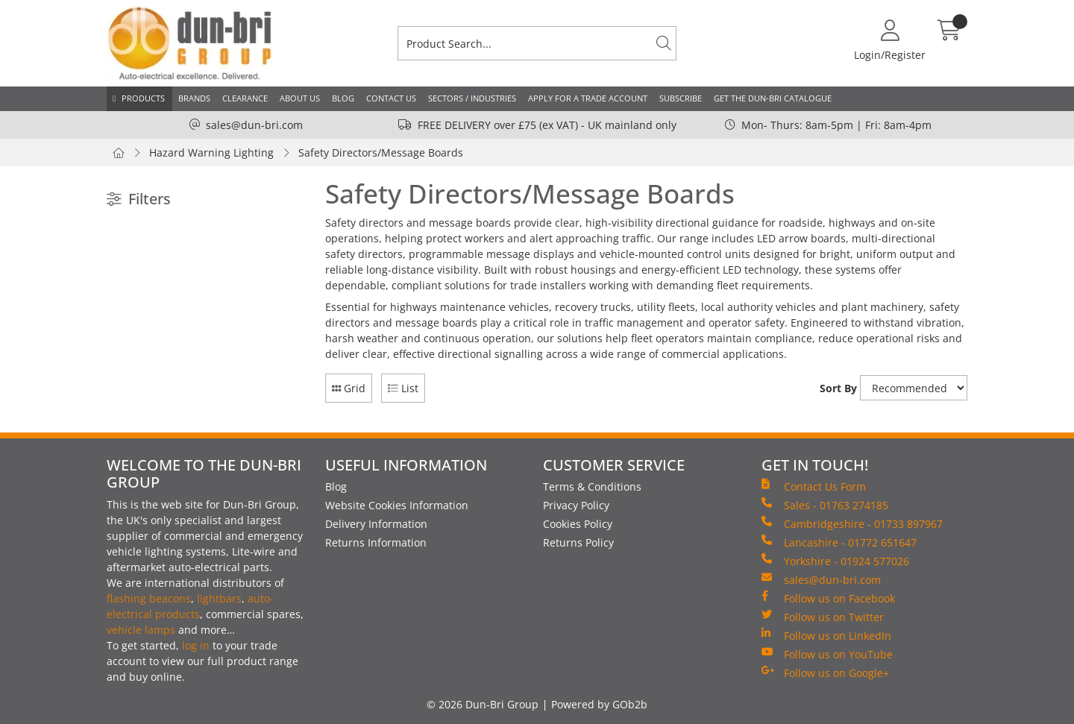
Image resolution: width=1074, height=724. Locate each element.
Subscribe (680, 98)
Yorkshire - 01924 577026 (835, 560)
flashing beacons (149, 598)
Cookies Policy (577, 524)
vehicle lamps (141, 630)
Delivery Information (376, 524)
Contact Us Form (813, 486)
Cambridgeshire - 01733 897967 (852, 523)
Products (143, 98)
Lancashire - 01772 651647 (839, 542)
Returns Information (376, 542)
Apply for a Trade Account (587, 98)
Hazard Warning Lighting (211, 152)
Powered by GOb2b (599, 704)
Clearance (245, 98)
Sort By (838, 388)
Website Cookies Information (396, 505)
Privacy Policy (576, 505)
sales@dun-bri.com (254, 125)
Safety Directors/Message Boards (380, 152)
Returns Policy (578, 542)
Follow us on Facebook (828, 598)
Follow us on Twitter (822, 616)
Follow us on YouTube (827, 653)
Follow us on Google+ (825, 672)
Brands (194, 98)
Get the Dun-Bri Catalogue (773, 98)
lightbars (219, 598)
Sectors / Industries (472, 98)
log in (196, 645)
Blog (343, 98)
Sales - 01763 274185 (824, 504)
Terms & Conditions (592, 486)
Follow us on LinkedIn (826, 635)
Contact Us (391, 98)
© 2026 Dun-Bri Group (482, 704)
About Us (300, 98)
